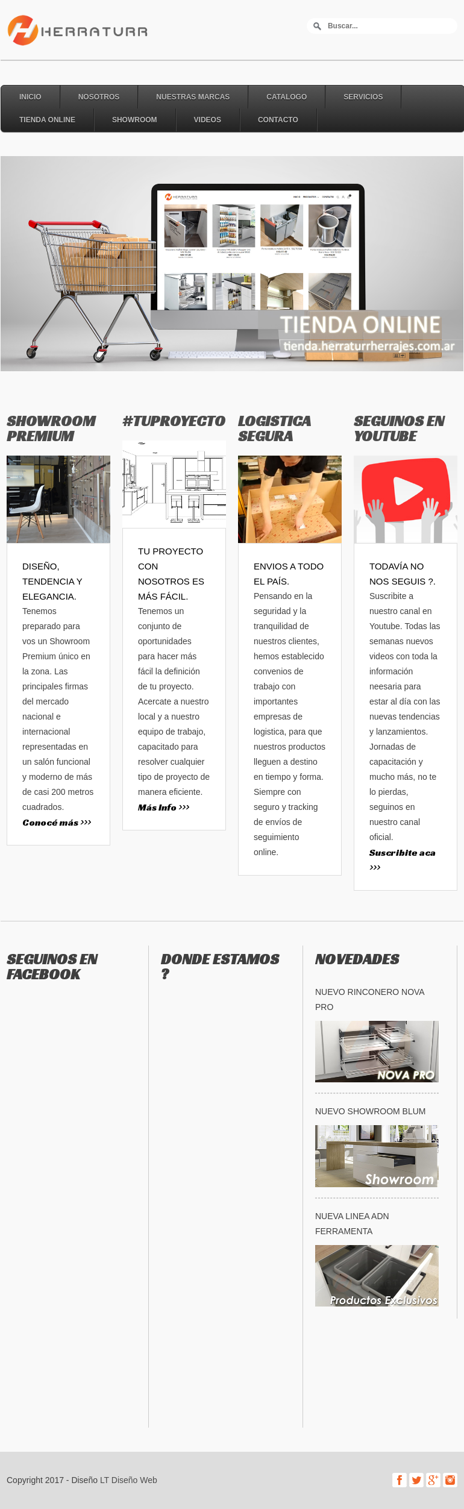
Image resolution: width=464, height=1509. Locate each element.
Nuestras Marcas (193, 97)
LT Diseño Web (128, 1480)
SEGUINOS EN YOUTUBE (399, 428)
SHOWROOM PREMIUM (51, 428)
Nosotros (99, 97)
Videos (207, 120)
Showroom (134, 120)
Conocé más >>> (56, 822)
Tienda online (47, 120)
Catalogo (286, 97)
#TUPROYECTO (173, 421)
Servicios (363, 97)
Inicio (30, 97)
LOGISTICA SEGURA (274, 428)
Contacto (278, 120)
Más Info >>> (163, 807)
